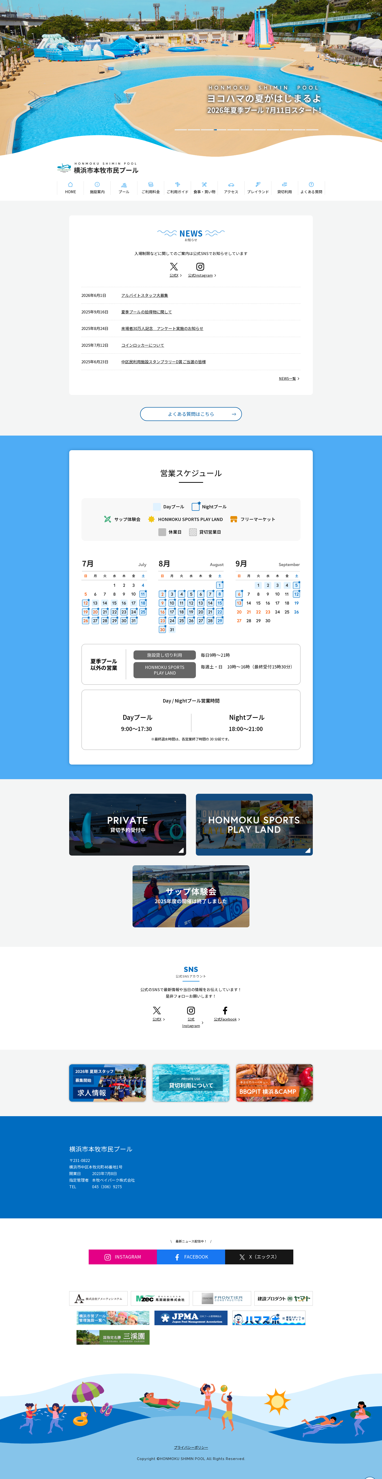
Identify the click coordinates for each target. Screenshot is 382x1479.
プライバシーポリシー (191, 1447)
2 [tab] (194, 129)
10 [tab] (299, 129)
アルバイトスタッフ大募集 (144, 295)
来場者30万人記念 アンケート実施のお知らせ (162, 328)
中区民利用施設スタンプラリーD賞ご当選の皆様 (163, 362)
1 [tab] (181, 129)
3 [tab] (207, 129)
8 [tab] (273, 129)
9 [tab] (286, 129)
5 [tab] (233, 129)
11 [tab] (312, 129)
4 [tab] (220, 129)
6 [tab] (246, 129)
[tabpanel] (191, 78)
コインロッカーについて (142, 345)
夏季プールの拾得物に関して (146, 312)
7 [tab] (260, 129)
